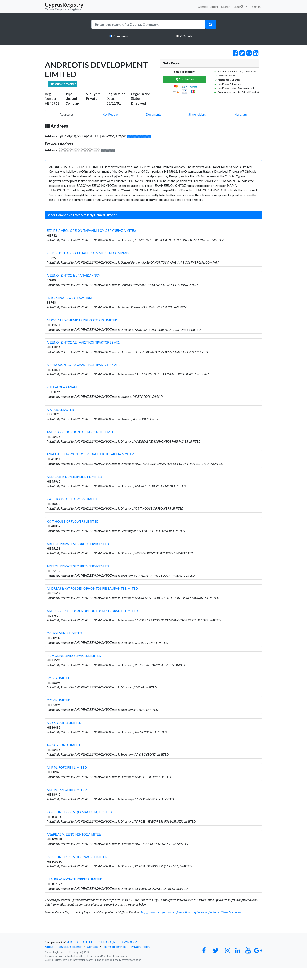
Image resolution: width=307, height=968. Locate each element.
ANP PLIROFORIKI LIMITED (67, 767)
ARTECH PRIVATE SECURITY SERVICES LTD (78, 543)
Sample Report (208, 6)
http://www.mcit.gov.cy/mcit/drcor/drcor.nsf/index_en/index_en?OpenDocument (191, 912)
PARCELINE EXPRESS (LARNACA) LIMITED (77, 857)
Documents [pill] (153, 114)
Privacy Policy (140, 946)
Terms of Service (114, 946)
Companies (120, 36)
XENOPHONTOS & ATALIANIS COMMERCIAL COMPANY (88, 253)
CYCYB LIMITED (58, 678)
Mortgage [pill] (240, 114)
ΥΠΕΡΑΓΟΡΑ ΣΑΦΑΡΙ (62, 387)
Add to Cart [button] (184, 79)
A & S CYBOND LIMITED (64, 722)
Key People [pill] (110, 114)
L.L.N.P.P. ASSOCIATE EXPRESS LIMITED (74, 879)
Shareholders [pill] (197, 114)
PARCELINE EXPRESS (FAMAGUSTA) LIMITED (79, 812)
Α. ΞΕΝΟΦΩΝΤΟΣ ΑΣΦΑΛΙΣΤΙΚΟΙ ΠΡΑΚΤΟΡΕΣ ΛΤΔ (83, 342)
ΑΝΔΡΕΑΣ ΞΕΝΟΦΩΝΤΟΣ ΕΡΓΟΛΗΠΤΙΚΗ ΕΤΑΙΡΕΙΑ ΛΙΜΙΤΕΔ (90, 454)
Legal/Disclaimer (70, 946)
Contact (92, 946)
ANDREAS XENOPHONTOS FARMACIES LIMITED (82, 432)
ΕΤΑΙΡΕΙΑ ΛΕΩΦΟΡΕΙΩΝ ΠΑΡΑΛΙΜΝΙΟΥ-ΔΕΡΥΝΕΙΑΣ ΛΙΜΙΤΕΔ (91, 230)
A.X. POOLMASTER (60, 409)
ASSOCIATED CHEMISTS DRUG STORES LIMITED (82, 320)
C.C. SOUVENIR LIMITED (64, 633)
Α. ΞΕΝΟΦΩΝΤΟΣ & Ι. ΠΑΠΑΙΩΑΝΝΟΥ (73, 275)
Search (225, 6)
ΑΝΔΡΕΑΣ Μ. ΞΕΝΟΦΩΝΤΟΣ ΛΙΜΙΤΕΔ (74, 834)
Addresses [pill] (67, 114)
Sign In (256, 6)
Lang (238, 6)
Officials (186, 36)
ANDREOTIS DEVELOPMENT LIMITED (74, 476)
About (49, 946)
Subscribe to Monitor (63, 83)
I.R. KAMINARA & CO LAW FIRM (69, 298)
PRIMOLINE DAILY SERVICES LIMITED (74, 655)
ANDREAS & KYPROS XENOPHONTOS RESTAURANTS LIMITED (92, 588)
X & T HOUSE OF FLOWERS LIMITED (72, 499)
